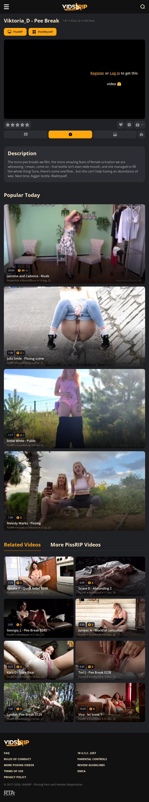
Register (97, 73)
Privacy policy (15, 777)
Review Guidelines (91, 765)
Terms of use (13, 771)
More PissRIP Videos (75, 544)
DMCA (81, 771)
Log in (115, 73)
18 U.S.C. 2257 (86, 753)
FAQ (7, 753)
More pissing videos (19, 765)
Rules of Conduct (17, 759)
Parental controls (92, 759)
